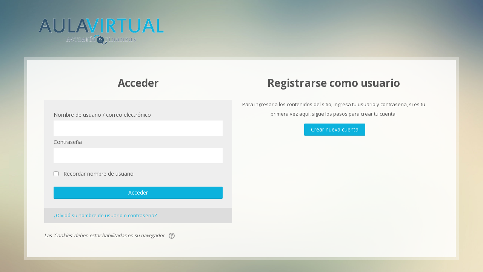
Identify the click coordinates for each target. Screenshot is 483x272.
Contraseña (68, 141)
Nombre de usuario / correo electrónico (102, 114)
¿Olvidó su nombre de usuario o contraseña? (105, 215)
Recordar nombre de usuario (98, 173)
